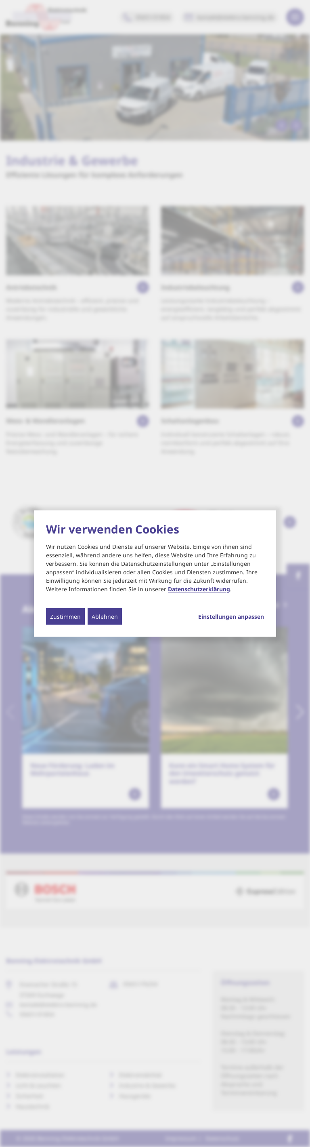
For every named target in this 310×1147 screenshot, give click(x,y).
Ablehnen (105, 616)
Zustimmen (65, 616)
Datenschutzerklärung (199, 588)
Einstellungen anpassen (231, 616)
